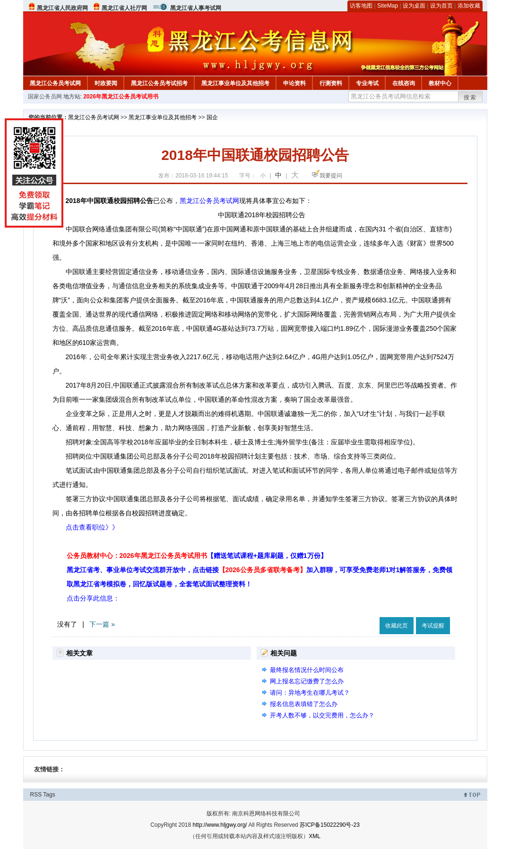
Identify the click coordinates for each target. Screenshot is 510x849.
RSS (36, 794)
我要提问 (331, 175)
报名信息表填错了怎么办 (303, 704)
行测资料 (331, 83)
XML (314, 836)
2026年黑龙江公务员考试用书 (120, 96)
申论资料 (294, 83)
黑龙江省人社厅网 (124, 8)
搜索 (470, 97)
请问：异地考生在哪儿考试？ (310, 692)
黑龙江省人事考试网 (195, 8)
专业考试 (367, 83)
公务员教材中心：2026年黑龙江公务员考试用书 (197, 555)
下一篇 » (102, 624)
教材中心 (440, 83)
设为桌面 (414, 5)
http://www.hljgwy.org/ (220, 825)
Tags (49, 794)
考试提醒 (433, 625)
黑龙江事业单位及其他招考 (235, 83)
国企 (212, 117)
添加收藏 (469, 5)
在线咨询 (403, 83)
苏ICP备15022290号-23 (330, 825)
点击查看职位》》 (92, 527)
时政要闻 (106, 83)
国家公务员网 (45, 96)
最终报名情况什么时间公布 (307, 669)
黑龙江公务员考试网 (55, 83)
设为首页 (441, 5)
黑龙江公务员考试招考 (159, 83)
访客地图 (361, 5)
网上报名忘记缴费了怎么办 (307, 681)
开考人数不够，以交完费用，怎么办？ (322, 715)
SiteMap (387, 5)
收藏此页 (396, 625)
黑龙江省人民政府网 (62, 8)
